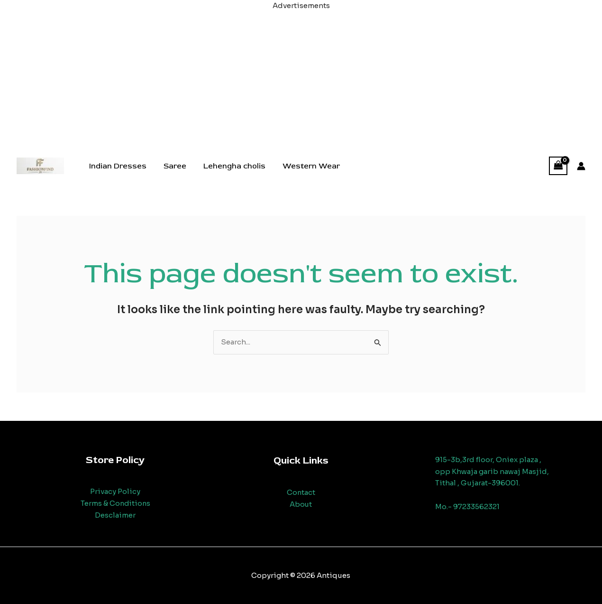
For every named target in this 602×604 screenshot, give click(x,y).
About (301, 504)
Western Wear (304, 166)
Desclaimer (115, 515)
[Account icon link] (581, 166)
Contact (300, 492)
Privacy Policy (115, 491)
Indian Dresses (117, 166)
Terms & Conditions (115, 503)
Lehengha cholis (230, 166)
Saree (172, 166)
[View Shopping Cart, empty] (558, 166)
